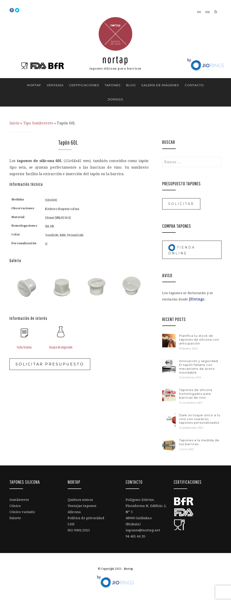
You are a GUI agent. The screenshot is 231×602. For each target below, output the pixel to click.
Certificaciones (84, 85)
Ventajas (55, 85)
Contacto (194, 85)
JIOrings (115, 99)
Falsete (15, 518)
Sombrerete (19, 500)
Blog (131, 85)
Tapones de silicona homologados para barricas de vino (195, 393)
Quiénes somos (80, 500)
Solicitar (181, 204)
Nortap (115, 59)
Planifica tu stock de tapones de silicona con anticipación (199, 339)
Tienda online (181, 249)
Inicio (14, 123)
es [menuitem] (199, 12)
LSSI (71, 524)
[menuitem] (199, 12)
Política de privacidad (86, 518)
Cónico (15, 506)
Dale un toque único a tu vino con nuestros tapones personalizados (199, 419)
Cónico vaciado (22, 512)
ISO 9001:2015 (79, 530)
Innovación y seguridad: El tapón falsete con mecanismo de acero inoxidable (199, 366)
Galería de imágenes (160, 85)
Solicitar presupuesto (50, 364)
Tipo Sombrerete (38, 123)
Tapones (113, 85)
